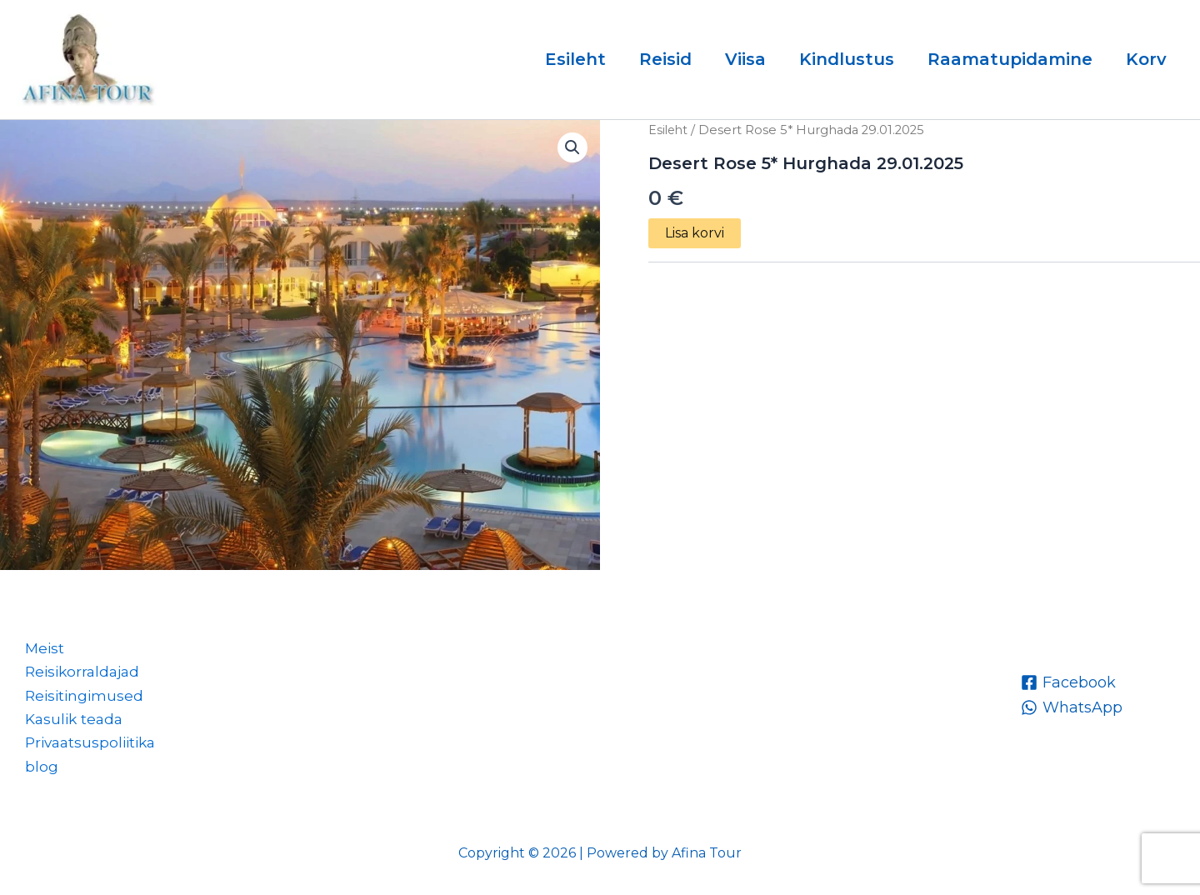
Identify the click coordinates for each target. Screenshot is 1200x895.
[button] (572, 148)
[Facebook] (1068, 676)
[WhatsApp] (1071, 700)
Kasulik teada (68, 716)
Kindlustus (846, 59)
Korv (1146, 59)
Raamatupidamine (1010, 59)
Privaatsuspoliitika (86, 741)
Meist (37, 641)
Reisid (665, 59)
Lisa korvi (694, 233)
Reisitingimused (78, 691)
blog (33, 765)
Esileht (575, 59)
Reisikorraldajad (77, 667)
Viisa (745, 59)
